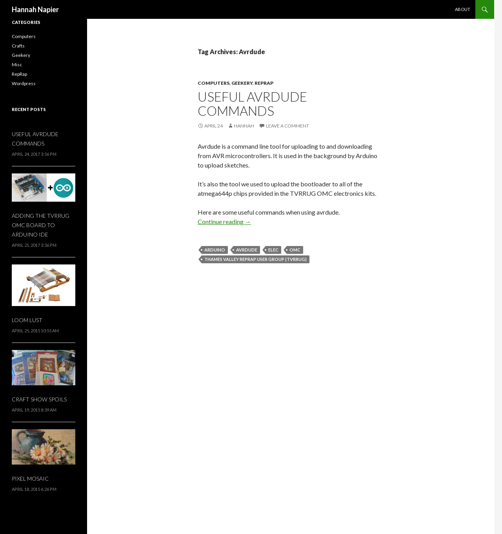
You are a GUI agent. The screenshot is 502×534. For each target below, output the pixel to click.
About (462, 9)
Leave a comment (287, 126)
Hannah (244, 126)
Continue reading (224, 221)
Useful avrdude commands (252, 103)
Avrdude (246, 249)
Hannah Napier (35, 9)
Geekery (242, 83)
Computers (213, 83)
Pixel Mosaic (30, 478)
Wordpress (24, 83)
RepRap (264, 83)
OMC (294, 249)
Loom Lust (27, 320)
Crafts (18, 46)
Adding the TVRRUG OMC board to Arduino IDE (40, 225)
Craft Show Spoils (39, 399)
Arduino (214, 249)
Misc (17, 64)
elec (273, 249)
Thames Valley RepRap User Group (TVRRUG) (255, 259)
